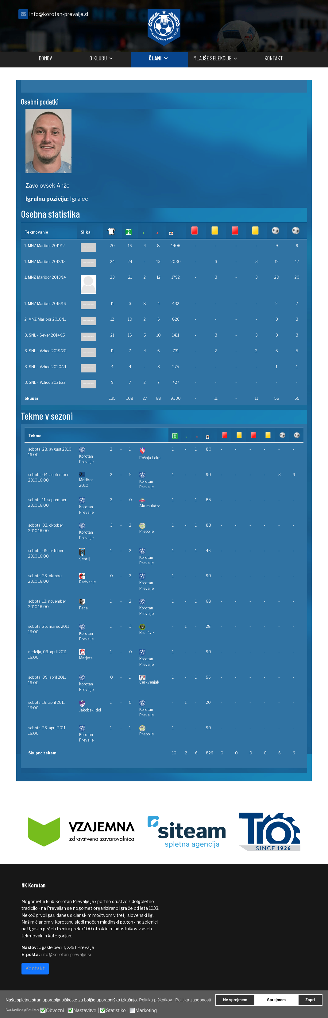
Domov (45, 58)
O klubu (98, 58)
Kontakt (273, 58)
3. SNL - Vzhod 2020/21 (45, 366)
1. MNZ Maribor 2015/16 (45, 303)
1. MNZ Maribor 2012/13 (45, 261)
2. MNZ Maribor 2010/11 (45, 319)
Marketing (146, 1010)
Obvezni (55, 1010)
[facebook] (299, 15)
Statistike (116, 1010)
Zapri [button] (310, 1000)
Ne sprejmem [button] (235, 1000)
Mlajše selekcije (212, 58)
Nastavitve (84, 1010)
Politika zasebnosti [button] (193, 999)
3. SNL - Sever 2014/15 (45, 335)
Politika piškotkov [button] (155, 999)
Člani (155, 58)
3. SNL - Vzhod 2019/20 (46, 351)
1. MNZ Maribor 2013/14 (45, 277)
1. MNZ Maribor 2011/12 (45, 245)
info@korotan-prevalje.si (58, 14)
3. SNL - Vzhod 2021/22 (45, 382)
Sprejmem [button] (276, 1000)
